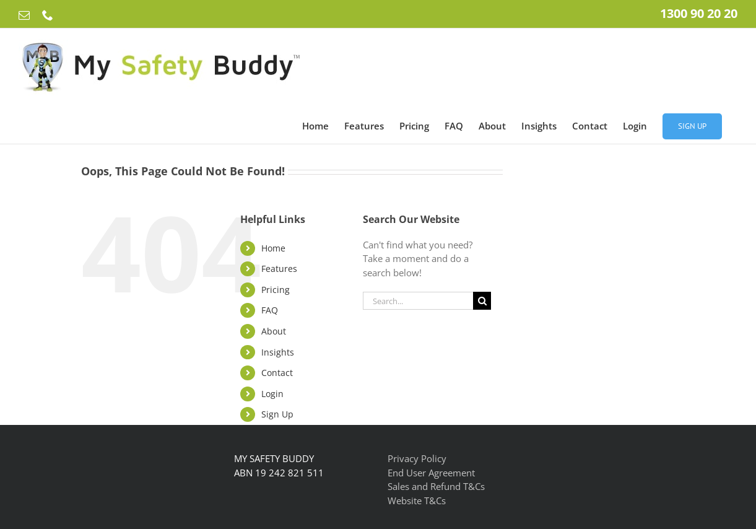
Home (273, 248)
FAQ (269, 310)
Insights (277, 352)
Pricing (275, 289)
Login (272, 394)
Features (279, 268)
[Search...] (418, 301)
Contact (277, 372)
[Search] (482, 301)
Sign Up (277, 414)
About (273, 331)
